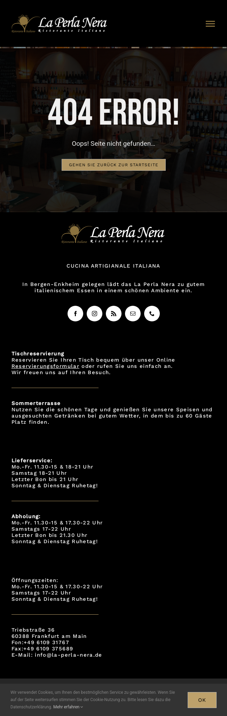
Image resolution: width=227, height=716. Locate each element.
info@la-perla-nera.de (68, 655)
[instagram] (94, 313)
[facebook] (75, 313)
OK (202, 700)
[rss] (114, 313)
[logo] (59, 17)
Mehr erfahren (68, 707)
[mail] (133, 313)
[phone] (152, 313)
